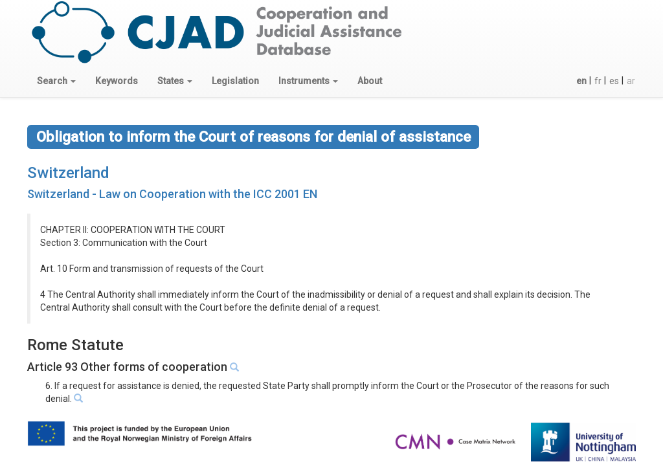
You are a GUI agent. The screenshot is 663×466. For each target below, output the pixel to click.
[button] (56, 81)
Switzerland (68, 173)
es (614, 81)
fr (597, 81)
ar (631, 81)
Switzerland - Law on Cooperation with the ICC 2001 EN (172, 194)
